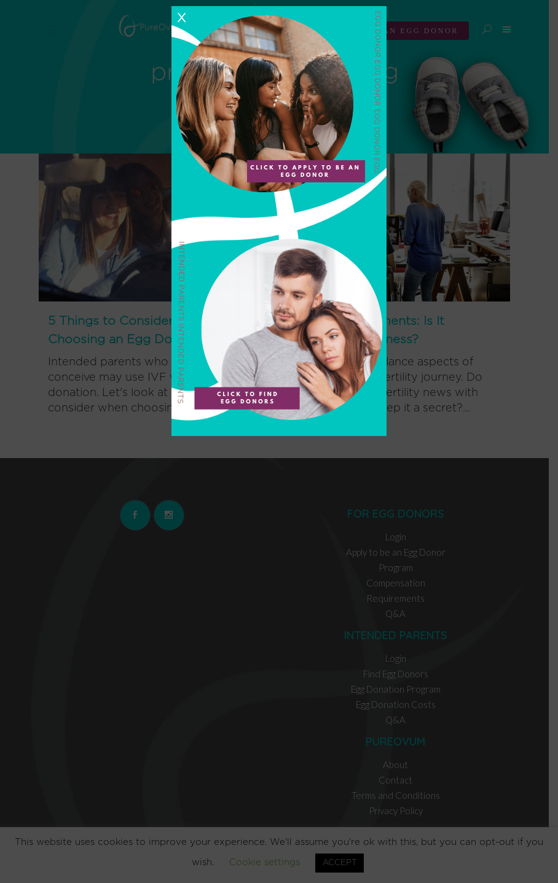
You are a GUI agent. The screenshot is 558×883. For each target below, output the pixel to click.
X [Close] (181, 17)
